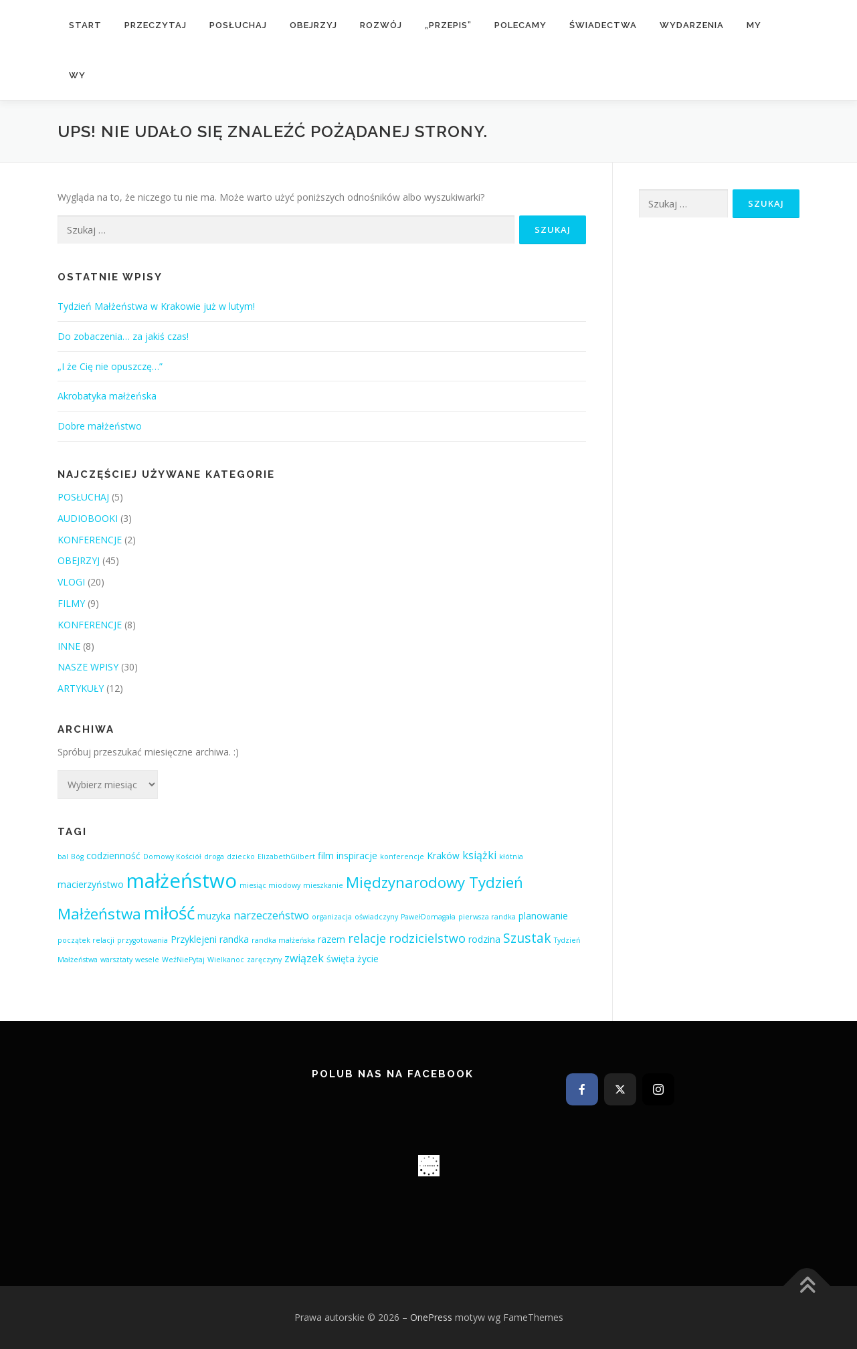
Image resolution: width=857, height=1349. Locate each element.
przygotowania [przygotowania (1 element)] (142, 940)
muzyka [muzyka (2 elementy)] (214, 915)
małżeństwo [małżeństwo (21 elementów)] (181, 880)
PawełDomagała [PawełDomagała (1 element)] (428, 916)
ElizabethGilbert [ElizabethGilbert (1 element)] (286, 856)
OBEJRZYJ (313, 25)
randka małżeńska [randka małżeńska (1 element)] (283, 940)
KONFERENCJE (90, 539)
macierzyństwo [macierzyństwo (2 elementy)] (91, 884)
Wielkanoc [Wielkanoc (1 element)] (225, 959)
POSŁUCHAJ (238, 25)
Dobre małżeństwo (100, 426)
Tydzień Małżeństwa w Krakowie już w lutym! (156, 306)
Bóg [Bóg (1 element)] (77, 856)
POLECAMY (520, 25)
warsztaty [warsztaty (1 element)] (116, 959)
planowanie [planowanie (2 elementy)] (543, 915)
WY (77, 75)
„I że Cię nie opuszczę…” (110, 366)
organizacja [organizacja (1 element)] (332, 916)
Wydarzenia (692, 25)
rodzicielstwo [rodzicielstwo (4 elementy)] (427, 938)
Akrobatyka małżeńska (107, 395)
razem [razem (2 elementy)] (331, 939)
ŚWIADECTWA (603, 25)
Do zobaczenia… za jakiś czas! (123, 336)
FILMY (71, 603)
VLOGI (71, 581)
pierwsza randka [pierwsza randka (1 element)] (487, 916)
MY (754, 25)
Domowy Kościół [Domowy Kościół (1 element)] (172, 856)
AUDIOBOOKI (88, 518)
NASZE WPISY (88, 666)
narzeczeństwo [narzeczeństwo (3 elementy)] (271, 915)
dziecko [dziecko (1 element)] (241, 856)
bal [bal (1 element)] (63, 856)
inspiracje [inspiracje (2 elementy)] (357, 855)
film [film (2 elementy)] (326, 855)
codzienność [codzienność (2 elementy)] (113, 855)
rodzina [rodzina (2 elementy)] (484, 939)
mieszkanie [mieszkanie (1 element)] (323, 885)
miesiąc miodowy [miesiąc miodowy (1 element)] (270, 885)
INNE (69, 646)
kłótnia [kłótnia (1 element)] (511, 856)
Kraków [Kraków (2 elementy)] (443, 855)
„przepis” (448, 25)
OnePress (431, 1317)
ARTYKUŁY (81, 688)
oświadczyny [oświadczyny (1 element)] (376, 916)
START (85, 25)
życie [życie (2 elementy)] (368, 958)
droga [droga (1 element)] (214, 856)
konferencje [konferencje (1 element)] (402, 856)
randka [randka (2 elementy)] (234, 939)
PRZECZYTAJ (155, 25)
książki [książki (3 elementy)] (479, 855)
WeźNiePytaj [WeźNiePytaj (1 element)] (183, 959)
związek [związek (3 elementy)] (304, 958)
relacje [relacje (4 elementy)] (367, 938)
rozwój (381, 25)
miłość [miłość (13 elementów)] (169, 913)
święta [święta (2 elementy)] (340, 958)
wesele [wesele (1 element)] (147, 959)
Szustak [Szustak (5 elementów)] (527, 938)
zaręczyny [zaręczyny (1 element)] (264, 959)
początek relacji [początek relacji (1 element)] (86, 940)
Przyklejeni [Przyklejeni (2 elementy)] (194, 939)
